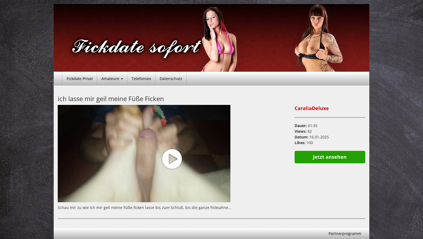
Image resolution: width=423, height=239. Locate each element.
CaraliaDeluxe (312, 108)
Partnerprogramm (345, 233)
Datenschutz (171, 78)
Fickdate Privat (80, 78)
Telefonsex (141, 78)
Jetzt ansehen (330, 157)
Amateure (112, 78)
